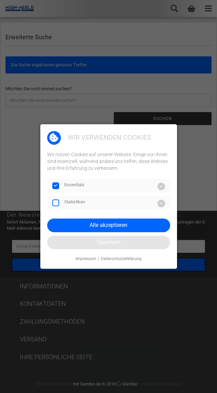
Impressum (86, 258)
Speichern (109, 242)
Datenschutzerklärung (121, 258)
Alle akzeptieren (108, 225)
